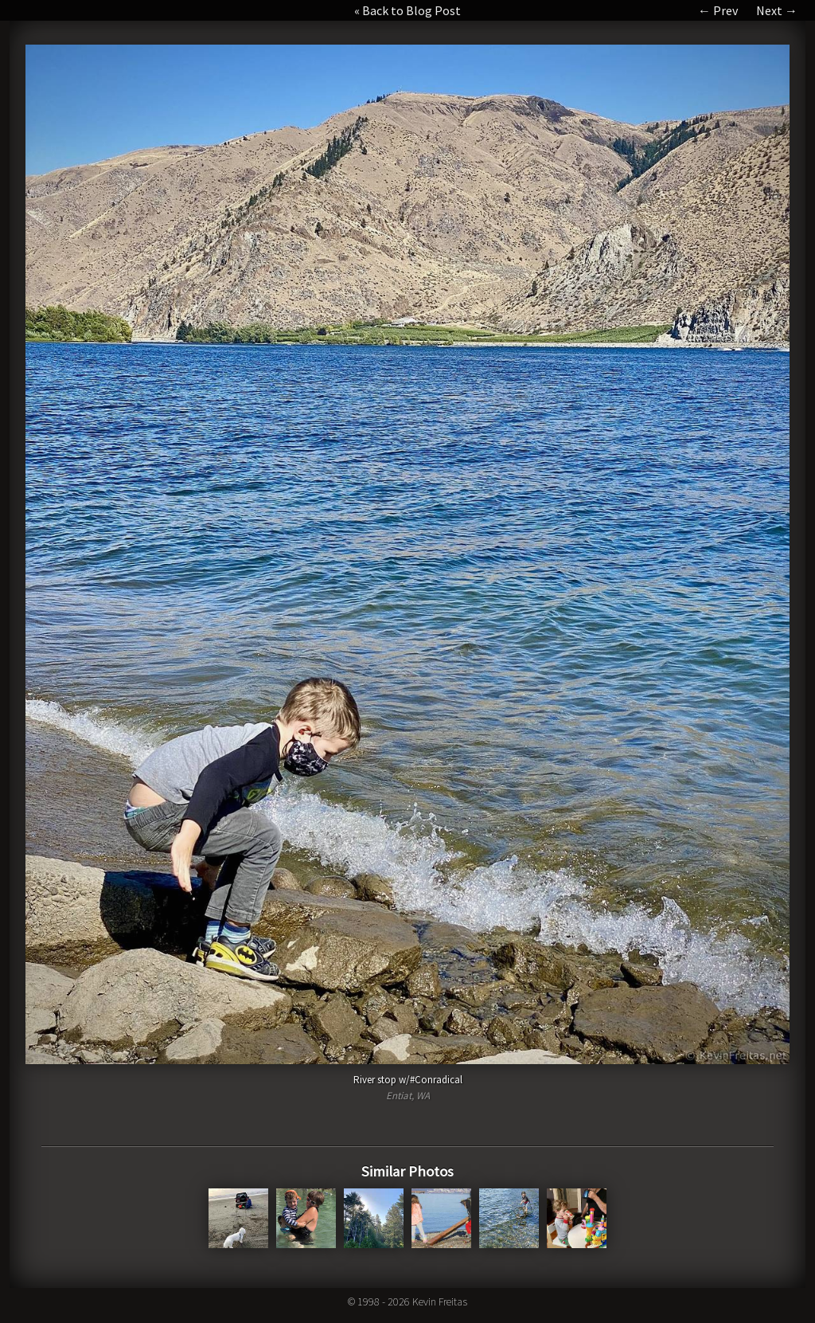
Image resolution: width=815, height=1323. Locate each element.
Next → (776, 10)
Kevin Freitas (439, 1301)
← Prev (718, 10)
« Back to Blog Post (407, 10)
